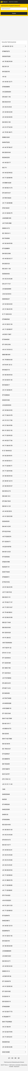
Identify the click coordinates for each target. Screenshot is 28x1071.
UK (18, 1058)
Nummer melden (13, 1)
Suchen (14, 13)
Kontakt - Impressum (14, 1066)
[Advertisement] (14, 28)
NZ (15, 1058)
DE (12, 1058)
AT (9, 1058)
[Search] (14, 8)
